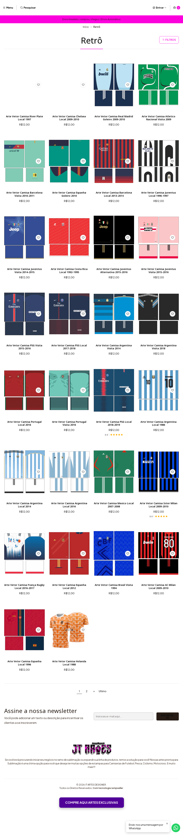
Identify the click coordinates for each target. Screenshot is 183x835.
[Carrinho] (176, 7)
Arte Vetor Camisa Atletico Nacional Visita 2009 (159, 121)
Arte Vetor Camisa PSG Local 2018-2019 (113, 436)
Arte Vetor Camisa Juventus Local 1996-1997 (159, 194)
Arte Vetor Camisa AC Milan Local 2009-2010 (158, 601)
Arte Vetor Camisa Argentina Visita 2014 (114, 357)
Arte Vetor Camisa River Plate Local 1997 (24, 119)
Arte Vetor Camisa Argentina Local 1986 (158, 436)
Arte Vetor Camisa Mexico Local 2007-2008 (113, 519)
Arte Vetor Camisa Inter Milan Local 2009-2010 (158, 519)
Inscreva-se (147, 740)
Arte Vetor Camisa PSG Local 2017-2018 (69, 357)
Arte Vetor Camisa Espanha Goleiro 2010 (69, 194)
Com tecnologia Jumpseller (108, 811)
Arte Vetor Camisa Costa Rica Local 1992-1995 (69, 276)
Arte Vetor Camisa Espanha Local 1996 (24, 679)
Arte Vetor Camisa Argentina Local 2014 (24, 519)
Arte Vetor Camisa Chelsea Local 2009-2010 (69, 119)
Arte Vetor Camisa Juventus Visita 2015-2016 (158, 276)
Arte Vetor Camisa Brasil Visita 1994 (113, 601)
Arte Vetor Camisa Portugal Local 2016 (24, 436)
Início (86, 27)
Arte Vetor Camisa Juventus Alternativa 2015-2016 (113, 277)
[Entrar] (159, 7)
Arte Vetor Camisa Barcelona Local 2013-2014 (114, 194)
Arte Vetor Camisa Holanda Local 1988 (69, 679)
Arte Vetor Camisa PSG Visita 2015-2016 (24, 357)
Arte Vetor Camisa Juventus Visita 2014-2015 (24, 276)
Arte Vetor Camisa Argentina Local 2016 (69, 519)
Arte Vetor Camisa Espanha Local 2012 (69, 601)
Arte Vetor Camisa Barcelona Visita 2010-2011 (24, 195)
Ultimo (102, 714)
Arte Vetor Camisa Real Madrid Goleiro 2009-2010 (113, 119)
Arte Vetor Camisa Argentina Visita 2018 (158, 357)
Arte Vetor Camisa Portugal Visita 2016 (69, 436)
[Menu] (8, 7)
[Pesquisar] (27, 7)
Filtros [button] (168, 39)
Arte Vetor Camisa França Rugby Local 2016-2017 (24, 601)
